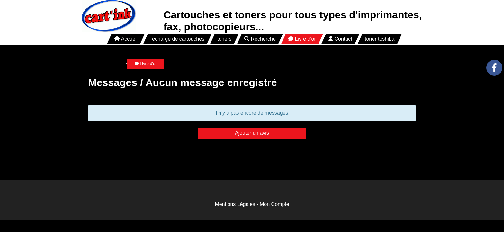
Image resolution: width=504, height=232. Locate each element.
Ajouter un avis (252, 133)
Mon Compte (274, 204)
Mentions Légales (235, 204)
